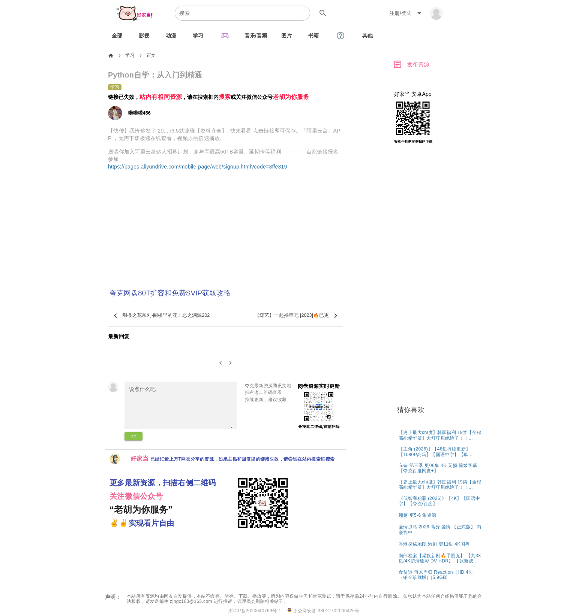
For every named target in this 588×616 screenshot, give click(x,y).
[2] (231, 363)
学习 (130, 55)
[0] (220, 363)
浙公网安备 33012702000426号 (323, 610)
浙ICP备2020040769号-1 (254, 610)
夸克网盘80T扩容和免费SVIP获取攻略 (170, 293)
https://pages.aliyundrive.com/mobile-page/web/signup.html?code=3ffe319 (197, 167)
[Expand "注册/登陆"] (406, 13)
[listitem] (440, 435)
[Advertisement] (226, 231)
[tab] (117, 35)
